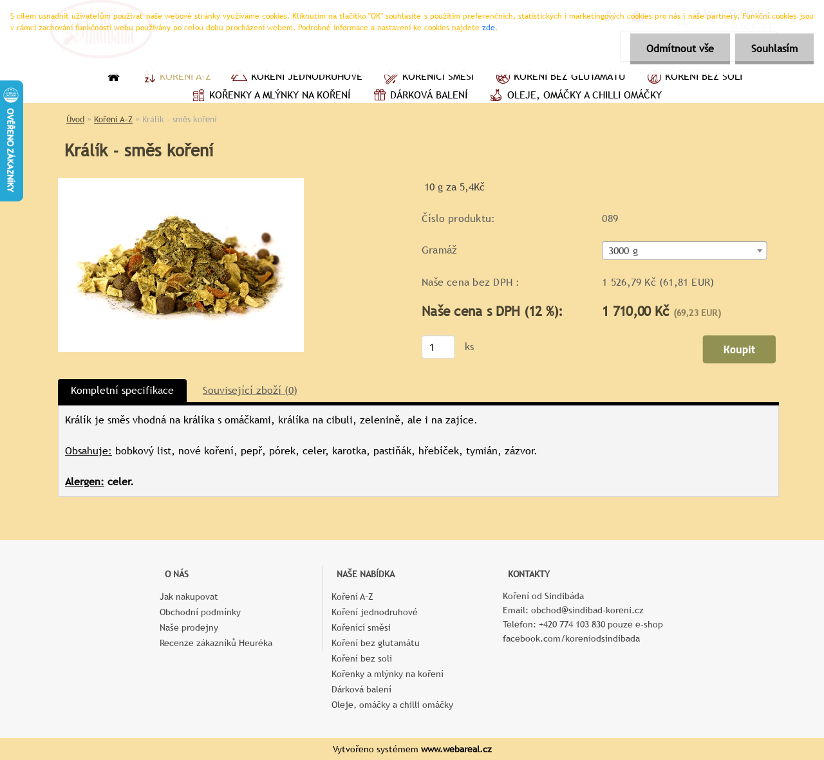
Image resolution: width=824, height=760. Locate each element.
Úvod (75, 119)
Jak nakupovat (189, 596)
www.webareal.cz (456, 749)
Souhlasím (774, 48)
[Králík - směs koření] (181, 183)
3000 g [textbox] (623, 251)
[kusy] (438, 346)
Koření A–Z (175, 78)
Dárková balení (418, 96)
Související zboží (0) (250, 390)
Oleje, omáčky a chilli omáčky (574, 96)
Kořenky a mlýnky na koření (269, 96)
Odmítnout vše (680, 48)
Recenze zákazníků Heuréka (216, 643)
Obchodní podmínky (200, 612)
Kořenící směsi (428, 78)
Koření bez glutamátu (559, 78)
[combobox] (684, 250)
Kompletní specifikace (122, 390)
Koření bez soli (693, 78)
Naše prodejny (189, 627)
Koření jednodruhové (296, 78)
